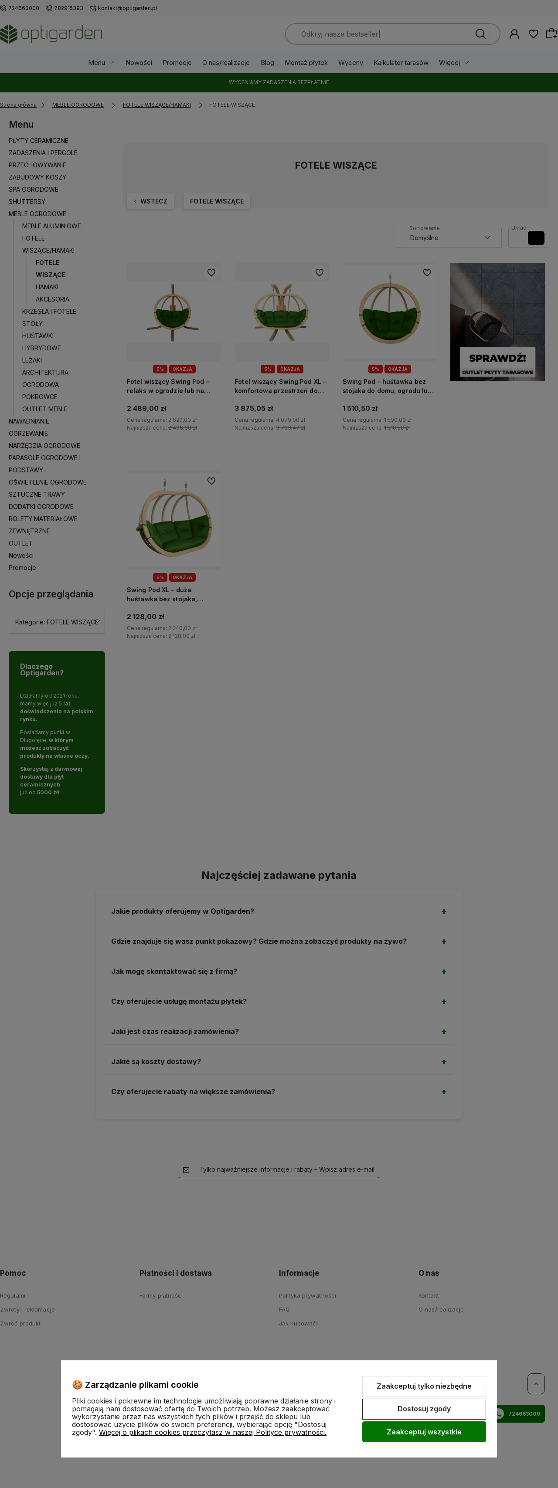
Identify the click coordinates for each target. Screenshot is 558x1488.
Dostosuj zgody (424, 1408)
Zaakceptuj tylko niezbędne (424, 1386)
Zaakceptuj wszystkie (424, 1431)
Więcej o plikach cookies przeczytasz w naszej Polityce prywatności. (213, 1432)
